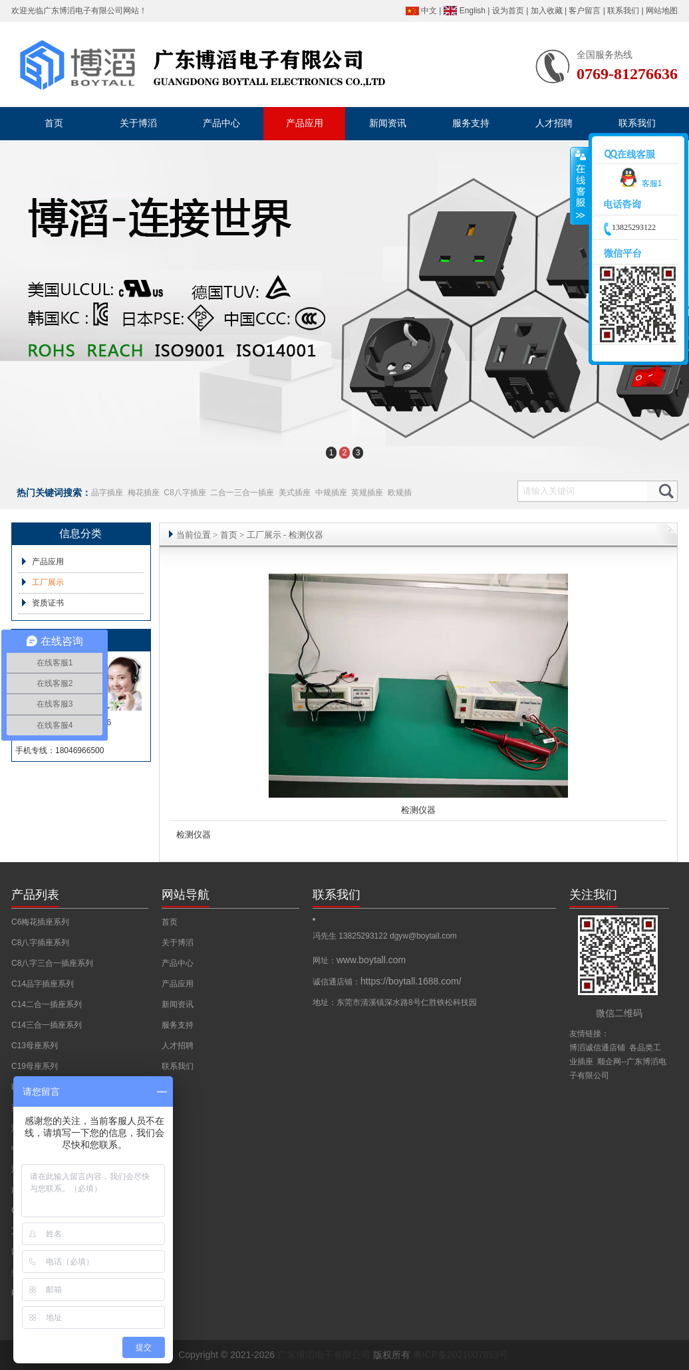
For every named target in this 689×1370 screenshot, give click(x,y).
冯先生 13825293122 (351, 936)
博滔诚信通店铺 (597, 1047)
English (472, 10)
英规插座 (367, 492)
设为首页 (508, 10)
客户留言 (585, 10)
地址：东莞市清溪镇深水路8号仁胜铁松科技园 (395, 1002)
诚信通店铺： (387, 981)
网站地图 (662, 10)
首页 (228, 535)
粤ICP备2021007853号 (460, 1354)
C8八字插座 (185, 492)
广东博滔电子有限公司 (83, 10)
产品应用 (48, 561)
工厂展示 (48, 582)
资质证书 (48, 603)
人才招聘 (178, 1045)
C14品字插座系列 (42, 983)
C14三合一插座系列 (46, 1025)
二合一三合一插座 (242, 492)
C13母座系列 (34, 1045)
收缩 (579, 186)
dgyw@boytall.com (423, 936)
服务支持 (178, 1025)
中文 (429, 10)
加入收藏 (547, 10)
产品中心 (178, 963)
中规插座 (331, 492)
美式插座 (295, 492)
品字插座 (107, 492)
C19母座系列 (34, 1066)
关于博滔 (178, 942)
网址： (359, 960)
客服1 (638, 183)
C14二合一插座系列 (46, 1004)
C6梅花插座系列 (40, 922)
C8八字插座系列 (40, 942)
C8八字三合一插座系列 (52, 963)
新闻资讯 (178, 1004)
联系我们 (623, 10)
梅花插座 (144, 492)
